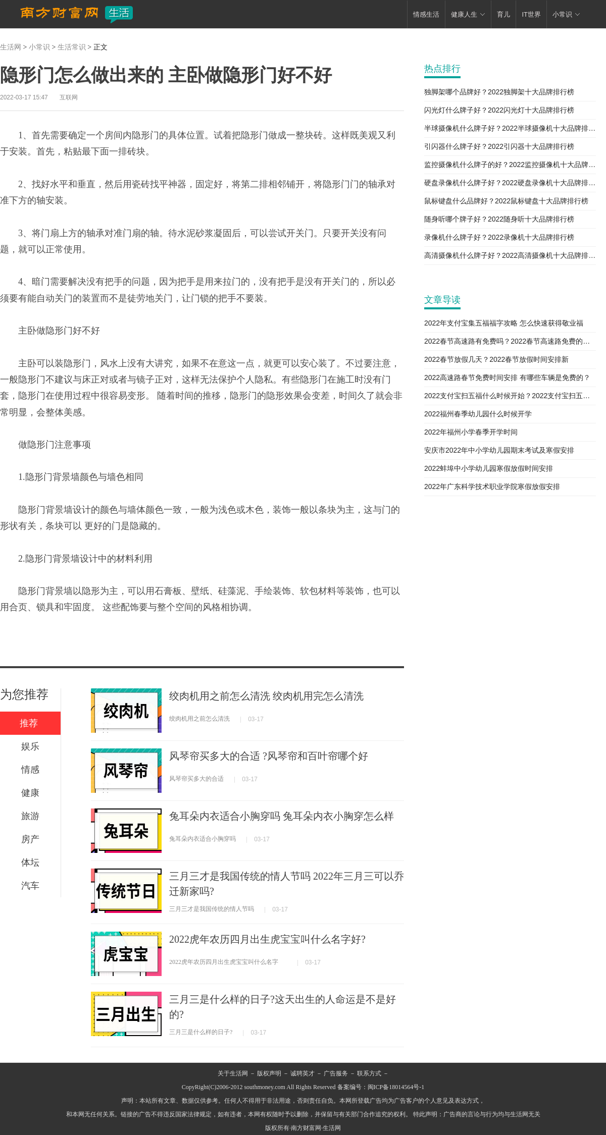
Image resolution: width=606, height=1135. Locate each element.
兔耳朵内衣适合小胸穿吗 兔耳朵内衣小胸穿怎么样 (281, 816)
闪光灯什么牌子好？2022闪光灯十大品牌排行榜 (499, 110)
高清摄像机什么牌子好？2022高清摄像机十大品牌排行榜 (510, 255)
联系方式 (369, 1073)
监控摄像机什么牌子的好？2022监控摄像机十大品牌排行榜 (510, 164)
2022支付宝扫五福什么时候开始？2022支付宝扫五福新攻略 (510, 396)
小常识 (39, 47)
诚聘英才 (302, 1073)
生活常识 (72, 47)
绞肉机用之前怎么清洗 (199, 718)
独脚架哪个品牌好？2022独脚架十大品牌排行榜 (499, 92)
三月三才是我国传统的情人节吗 (211, 908)
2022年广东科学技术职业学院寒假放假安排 (492, 486)
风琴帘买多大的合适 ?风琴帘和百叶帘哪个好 (268, 756)
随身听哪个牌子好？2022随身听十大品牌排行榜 (499, 219)
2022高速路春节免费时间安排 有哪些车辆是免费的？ (507, 377)
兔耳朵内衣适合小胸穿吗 (202, 838)
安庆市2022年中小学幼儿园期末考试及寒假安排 (499, 450)
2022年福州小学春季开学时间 (471, 432)
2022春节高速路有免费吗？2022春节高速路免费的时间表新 (510, 341)
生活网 (10, 47)
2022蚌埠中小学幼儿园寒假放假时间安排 (488, 468)
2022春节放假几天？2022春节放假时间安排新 (496, 359)
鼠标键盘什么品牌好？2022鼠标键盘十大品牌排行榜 (506, 201)
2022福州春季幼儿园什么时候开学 (478, 414)
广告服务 (336, 1073)
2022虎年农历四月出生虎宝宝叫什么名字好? (267, 939)
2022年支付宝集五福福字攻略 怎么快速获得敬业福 (503, 323)
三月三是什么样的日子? (200, 1032)
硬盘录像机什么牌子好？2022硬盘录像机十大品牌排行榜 (510, 183)
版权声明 (269, 1073)
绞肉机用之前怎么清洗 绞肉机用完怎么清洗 (266, 695)
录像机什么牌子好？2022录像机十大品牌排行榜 (499, 237)
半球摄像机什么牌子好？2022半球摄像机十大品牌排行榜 (510, 128)
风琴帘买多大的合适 (196, 778)
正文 (100, 47)
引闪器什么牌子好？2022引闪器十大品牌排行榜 (499, 146)
